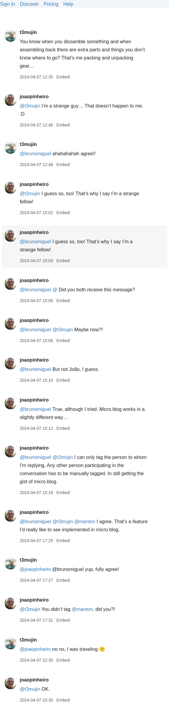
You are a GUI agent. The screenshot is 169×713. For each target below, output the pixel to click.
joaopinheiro (34, 96)
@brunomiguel (35, 153)
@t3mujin (30, 105)
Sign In (7, 4)
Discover (29, 4)
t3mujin (28, 32)
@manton (84, 521)
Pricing (51, 4)
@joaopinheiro (35, 569)
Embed (63, 76)
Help (68, 4)
